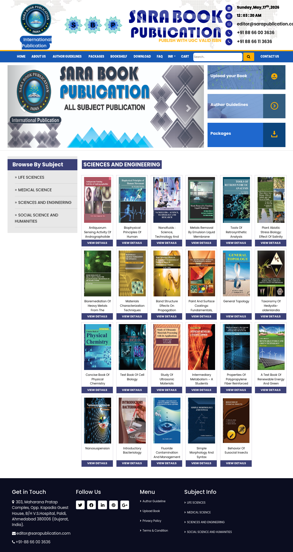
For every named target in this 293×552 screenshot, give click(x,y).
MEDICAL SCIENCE (35, 190)
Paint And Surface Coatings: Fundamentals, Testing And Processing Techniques (202, 312)
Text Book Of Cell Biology (132, 377)
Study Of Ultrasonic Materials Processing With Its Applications (166, 384)
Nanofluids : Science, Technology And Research (167, 234)
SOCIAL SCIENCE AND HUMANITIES (215, 532)
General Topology (236, 301)
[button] (172, 55)
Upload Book (154, 511)
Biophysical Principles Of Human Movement (132, 234)
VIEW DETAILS (97, 243)
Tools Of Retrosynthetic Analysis (236, 232)
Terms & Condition (159, 530)
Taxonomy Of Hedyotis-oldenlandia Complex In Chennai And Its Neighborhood (271, 312)
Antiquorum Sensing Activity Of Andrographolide (97, 232)
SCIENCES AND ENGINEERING (45, 202)
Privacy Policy (154, 520)
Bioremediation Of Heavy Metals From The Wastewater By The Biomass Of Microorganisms (97, 312)
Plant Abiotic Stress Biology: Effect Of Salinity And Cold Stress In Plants (271, 236)
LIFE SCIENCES (31, 177)
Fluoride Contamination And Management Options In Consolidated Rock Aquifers (167, 459)
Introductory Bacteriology (132, 450)
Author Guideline (157, 501)
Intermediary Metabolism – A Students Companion (201, 381)
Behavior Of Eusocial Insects (236, 450)
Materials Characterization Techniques (132, 305)
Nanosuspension (97, 448)
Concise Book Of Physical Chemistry (97, 379)
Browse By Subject (37, 164)
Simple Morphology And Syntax (202, 452)
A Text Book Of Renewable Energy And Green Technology (271, 381)
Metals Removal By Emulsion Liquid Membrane (201, 232)
